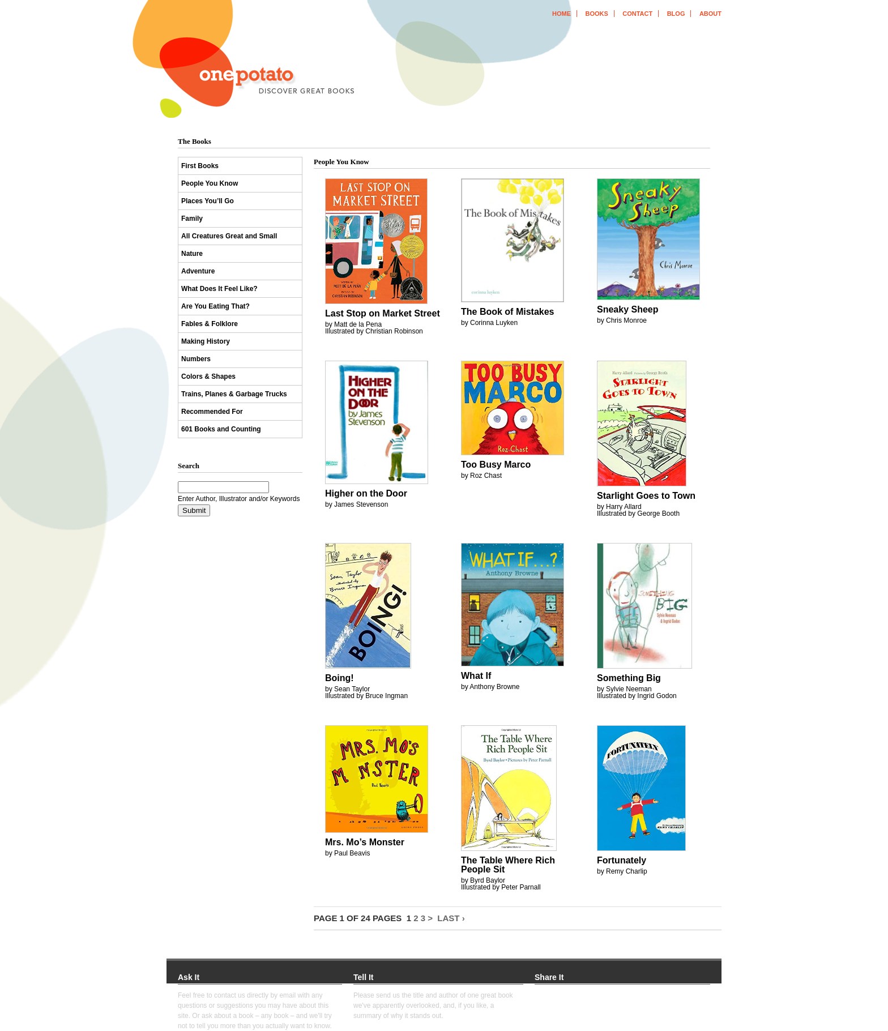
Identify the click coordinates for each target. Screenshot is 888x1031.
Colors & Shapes (208, 376)
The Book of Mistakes (507, 311)
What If (476, 676)
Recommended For (212, 412)
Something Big (629, 678)
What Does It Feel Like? (219, 289)
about (710, 13)
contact (637, 13)
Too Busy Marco (496, 464)
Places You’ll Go (207, 201)
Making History (205, 341)
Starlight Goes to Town (646, 495)
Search (188, 465)
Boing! (339, 678)
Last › (450, 918)
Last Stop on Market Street (382, 313)
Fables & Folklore (209, 324)
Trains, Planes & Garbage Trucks (234, 394)
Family (192, 219)
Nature (192, 254)
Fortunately (621, 860)
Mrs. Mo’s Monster (364, 842)
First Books (200, 166)
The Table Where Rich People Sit (508, 864)
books (596, 13)
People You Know (209, 183)
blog (676, 13)
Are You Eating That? (215, 306)
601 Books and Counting (221, 429)
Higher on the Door (366, 493)
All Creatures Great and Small (229, 236)
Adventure (198, 271)
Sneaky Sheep (628, 309)
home (561, 13)
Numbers (196, 359)
